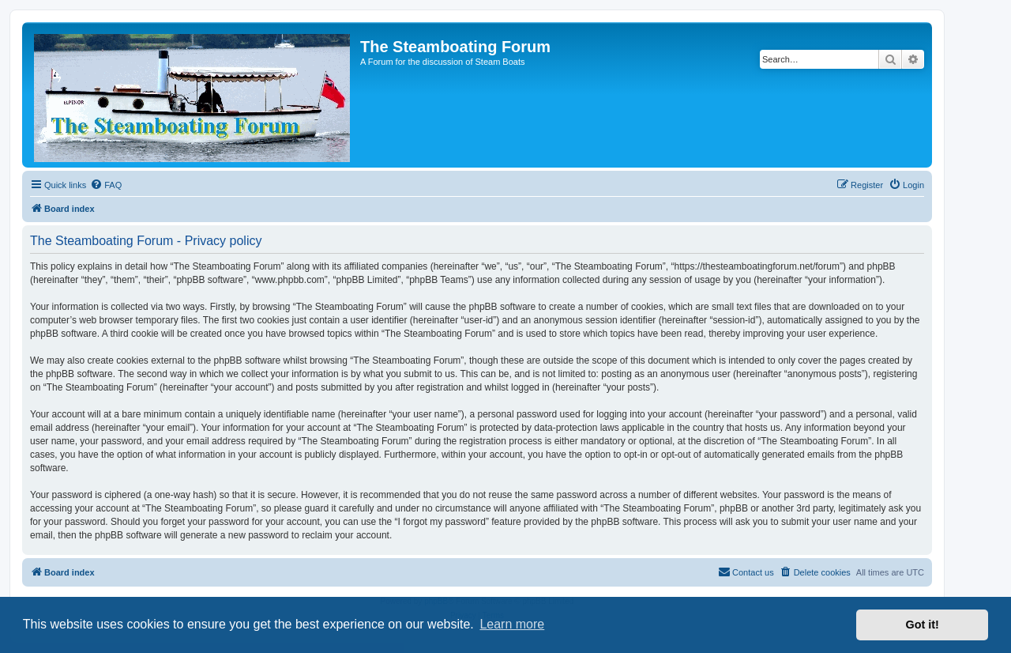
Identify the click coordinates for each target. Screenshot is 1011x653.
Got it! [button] (922, 624)
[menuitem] (106, 185)
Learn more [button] (511, 624)
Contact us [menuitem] (746, 571)
